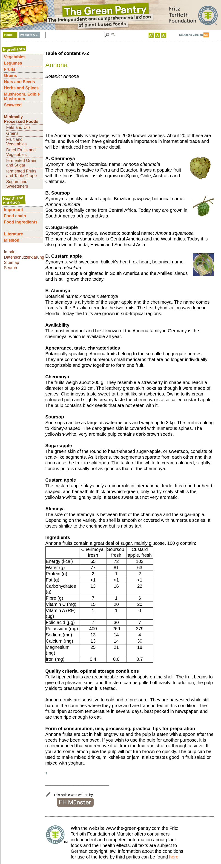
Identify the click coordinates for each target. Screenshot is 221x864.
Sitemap (11, 262)
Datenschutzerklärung (24, 257)
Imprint (10, 252)
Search (10, 267)
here (173, 856)
